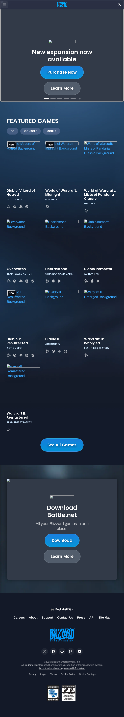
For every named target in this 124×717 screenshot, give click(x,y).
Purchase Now (62, 72)
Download (62, 540)
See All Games (62, 445)
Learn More (62, 88)
